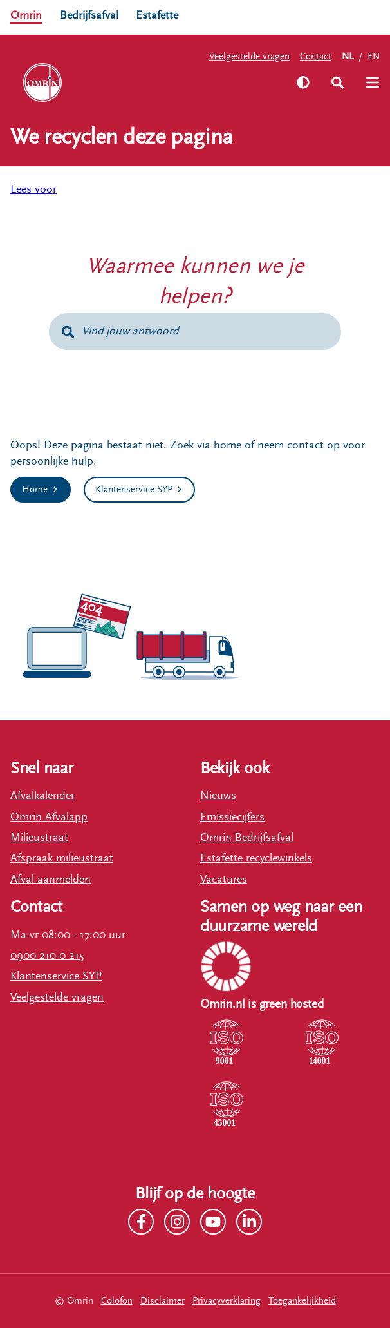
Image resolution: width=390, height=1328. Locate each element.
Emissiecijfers (232, 816)
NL (347, 56)
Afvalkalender (42, 795)
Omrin (26, 15)
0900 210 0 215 (47, 955)
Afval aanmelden (50, 879)
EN (373, 56)
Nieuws (218, 795)
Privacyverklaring (226, 1300)
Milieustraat (39, 837)
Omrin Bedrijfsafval (246, 837)
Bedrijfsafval (89, 15)
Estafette (157, 15)
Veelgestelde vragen (249, 56)
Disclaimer (162, 1300)
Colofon (117, 1300)
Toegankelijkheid (302, 1300)
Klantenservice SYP (56, 976)
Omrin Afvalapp (49, 816)
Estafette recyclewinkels (256, 858)
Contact (315, 56)
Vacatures (223, 879)
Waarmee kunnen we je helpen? (195, 281)
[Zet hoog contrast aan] (303, 82)
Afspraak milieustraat (61, 858)
